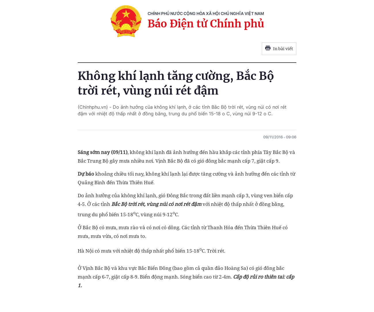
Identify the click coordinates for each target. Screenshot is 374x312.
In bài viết (279, 49)
